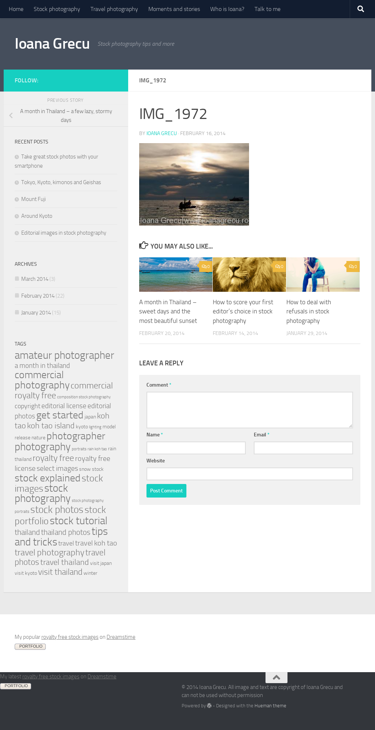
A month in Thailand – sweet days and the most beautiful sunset (168, 311)
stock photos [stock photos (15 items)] (56, 509)
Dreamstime (121, 637)
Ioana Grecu (52, 43)
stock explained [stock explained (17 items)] (48, 478)
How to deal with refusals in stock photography (308, 311)
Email (262, 435)
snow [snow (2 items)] (85, 469)
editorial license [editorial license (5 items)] (63, 406)
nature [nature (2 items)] (38, 438)
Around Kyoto (36, 216)
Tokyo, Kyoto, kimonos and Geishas (61, 182)
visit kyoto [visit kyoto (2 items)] (26, 573)
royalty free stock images (70, 637)
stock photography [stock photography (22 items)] (43, 493)
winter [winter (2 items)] (90, 573)
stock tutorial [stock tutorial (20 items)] (78, 520)
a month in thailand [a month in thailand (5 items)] (42, 365)
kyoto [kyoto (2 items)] (82, 427)
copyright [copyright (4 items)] (27, 406)
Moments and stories (174, 8)
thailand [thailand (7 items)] (27, 532)
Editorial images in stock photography (63, 233)
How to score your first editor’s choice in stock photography (243, 311)
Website (155, 461)
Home (16, 8)
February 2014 (38, 296)
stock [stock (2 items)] (98, 469)
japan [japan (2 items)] (90, 417)
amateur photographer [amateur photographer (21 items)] (64, 355)
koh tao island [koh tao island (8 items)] (51, 426)
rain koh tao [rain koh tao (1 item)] (97, 449)
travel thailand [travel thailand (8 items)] (64, 562)
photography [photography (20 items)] (43, 446)
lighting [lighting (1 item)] (95, 427)
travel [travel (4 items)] (66, 543)
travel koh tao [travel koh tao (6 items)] (96, 543)
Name (154, 435)
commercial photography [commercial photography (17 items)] (42, 380)
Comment (158, 385)
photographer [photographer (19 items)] (76, 436)
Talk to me (268, 8)
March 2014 (34, 279)
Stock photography (57, 8)
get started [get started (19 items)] (59, 415)
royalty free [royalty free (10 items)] (53, 458)
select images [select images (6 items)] (57, 468)
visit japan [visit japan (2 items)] (101, 563)
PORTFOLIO (30, 646)
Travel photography (114, 8)
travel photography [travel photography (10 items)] (49, 552)
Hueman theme (270, 705)
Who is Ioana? (227, 8)
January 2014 (36, 312)
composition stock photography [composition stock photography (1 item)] (84, 397)
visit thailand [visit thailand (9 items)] (60, 572)
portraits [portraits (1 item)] (79, 449)
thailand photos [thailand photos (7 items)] (65, 532)
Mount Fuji (33, 199)
